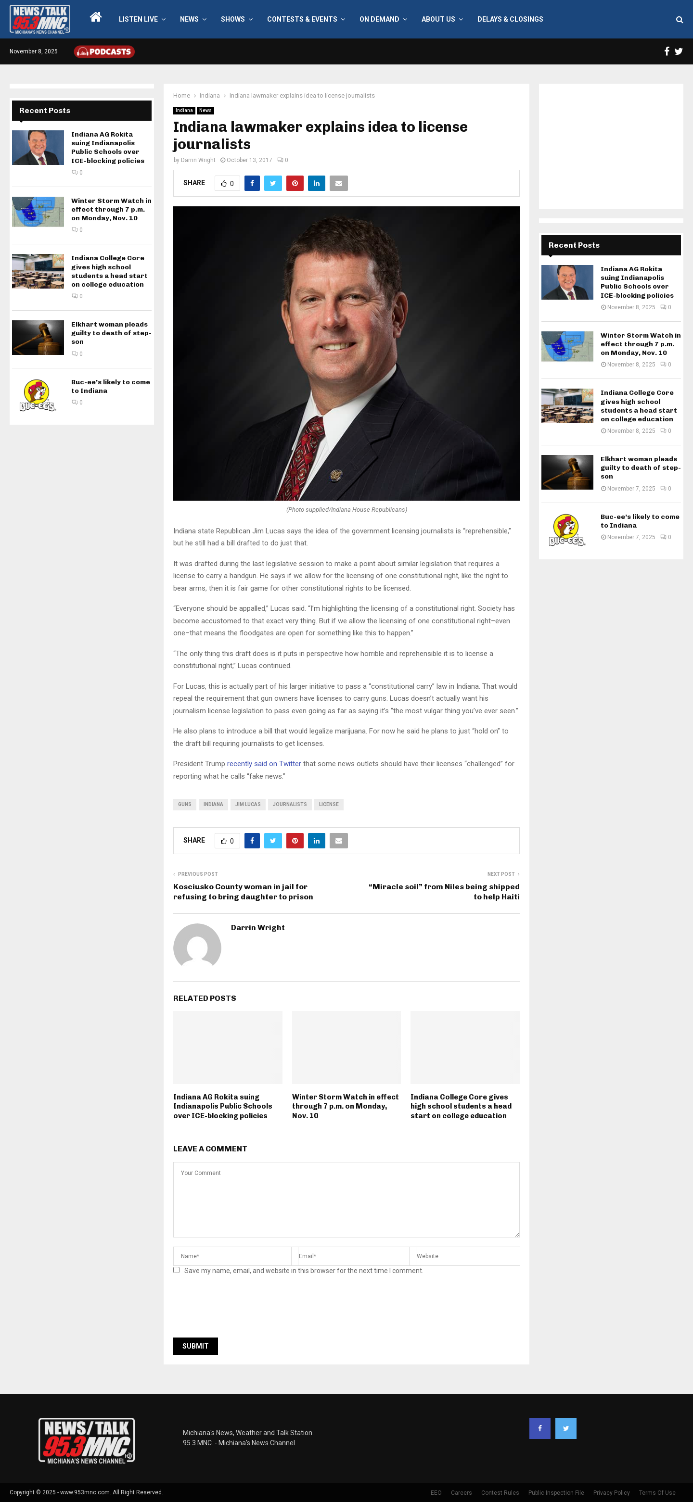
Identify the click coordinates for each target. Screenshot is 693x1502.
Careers (461, 1492)
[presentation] (246, 1309)
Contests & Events (302, 19)
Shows (233, 19)
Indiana (184, 110)
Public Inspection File (556, 1492)
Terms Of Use (657, 1492)
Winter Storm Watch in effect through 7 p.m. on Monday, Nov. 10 (345, 1106)
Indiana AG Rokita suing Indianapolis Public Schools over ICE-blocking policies (222, 1106)
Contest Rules (500, 1492)
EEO (436, 1492)
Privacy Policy (611, 1492)
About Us (438, 19)
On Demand (379, 19)
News (189, 19)
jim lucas (248, 804)
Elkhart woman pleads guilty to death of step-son (111, 333)
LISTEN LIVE (138, 19)
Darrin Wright (198, 160)
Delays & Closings (510, 19)
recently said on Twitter (264, 763)
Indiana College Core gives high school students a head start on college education (461, 1106)
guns (185, 804)
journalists (290, 804)
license (329, 804)
